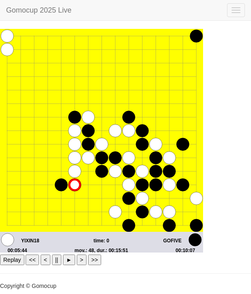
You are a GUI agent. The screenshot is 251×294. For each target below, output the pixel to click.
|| (56, 260)
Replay (12, 260)
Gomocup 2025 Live (38, 10)
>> (94, 260)
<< (32, 260)
